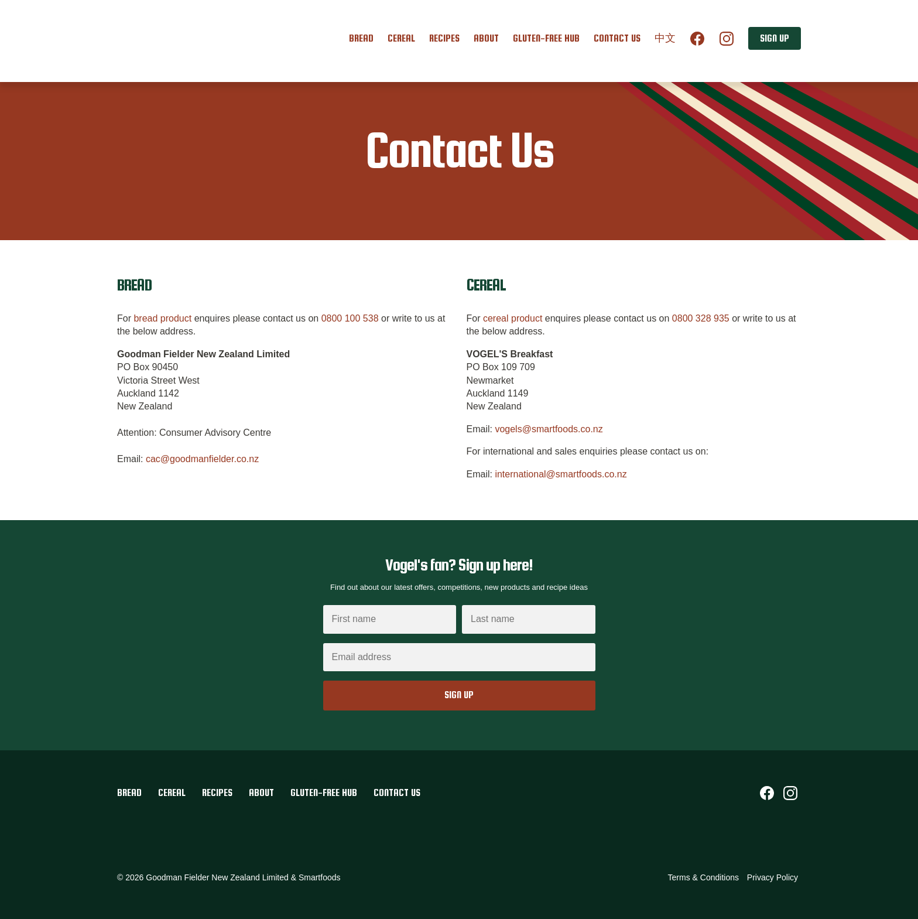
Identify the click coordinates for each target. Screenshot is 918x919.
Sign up (774, 38)
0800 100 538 (350, 318)
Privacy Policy (772, 877)
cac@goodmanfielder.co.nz (202, 459)
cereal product (512, 318)
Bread (361, 38)
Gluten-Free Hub (546, 38)
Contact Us (617, 38)
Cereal (401, 38)
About (486, 38)
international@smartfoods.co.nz (560, 474)
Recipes (444, 38)
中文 (665, 38)
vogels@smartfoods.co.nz (548, 429)
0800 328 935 (700, 318)
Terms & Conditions (703, 877)
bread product (162, 318)
